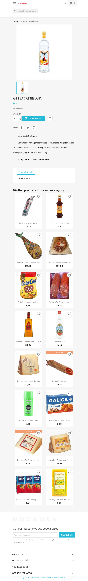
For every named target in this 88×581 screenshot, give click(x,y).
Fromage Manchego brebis (28, 381)
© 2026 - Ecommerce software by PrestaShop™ (44, 577)
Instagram (55, 519)
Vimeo (48, 519)
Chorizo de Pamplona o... (59, 302)
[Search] (25, 11)
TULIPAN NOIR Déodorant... (28, 420)
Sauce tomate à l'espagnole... (28, 499)
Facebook (15, 519)
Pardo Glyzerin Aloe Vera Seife (59, 499)
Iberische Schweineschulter (28, 263)
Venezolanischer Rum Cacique (28, 342)
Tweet (27, 127)
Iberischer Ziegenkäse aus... (59, 460)
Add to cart (34, 118)
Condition (21, 178)
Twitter (22, 519)
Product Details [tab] (25, 172)
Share (21, 127)
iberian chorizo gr (59, 381)
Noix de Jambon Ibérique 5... (59, 263)
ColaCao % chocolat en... (28, 302)
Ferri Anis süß (59, 342)
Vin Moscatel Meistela (60, 223)
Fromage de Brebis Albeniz (28, 460)
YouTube (35, 519)
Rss (28, 519)
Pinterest (34, 127)
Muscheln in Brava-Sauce (59, 420)
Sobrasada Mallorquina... (28, 223)
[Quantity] (16, 118)
